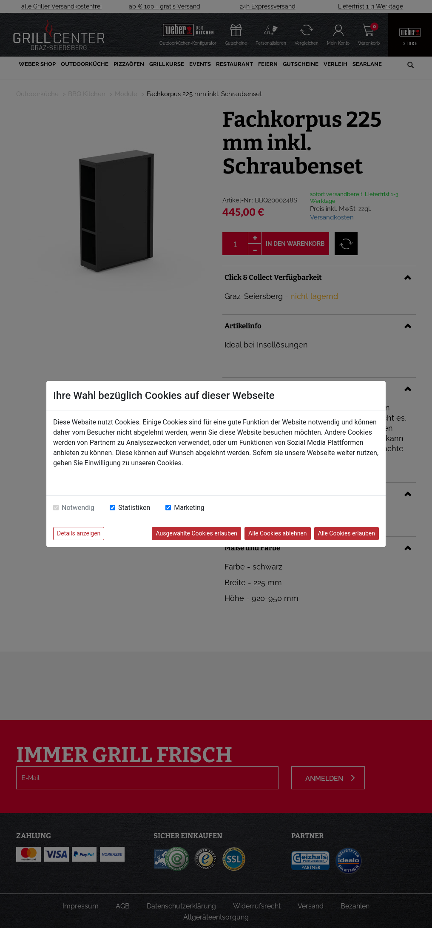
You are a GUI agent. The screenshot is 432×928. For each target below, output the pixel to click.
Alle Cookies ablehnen (277, 533)
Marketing (189, 508)
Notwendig (78, 508)
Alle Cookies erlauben (346, 533)
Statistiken (134, 508)
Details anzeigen (78, 533)
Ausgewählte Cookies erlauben (196, 533)
